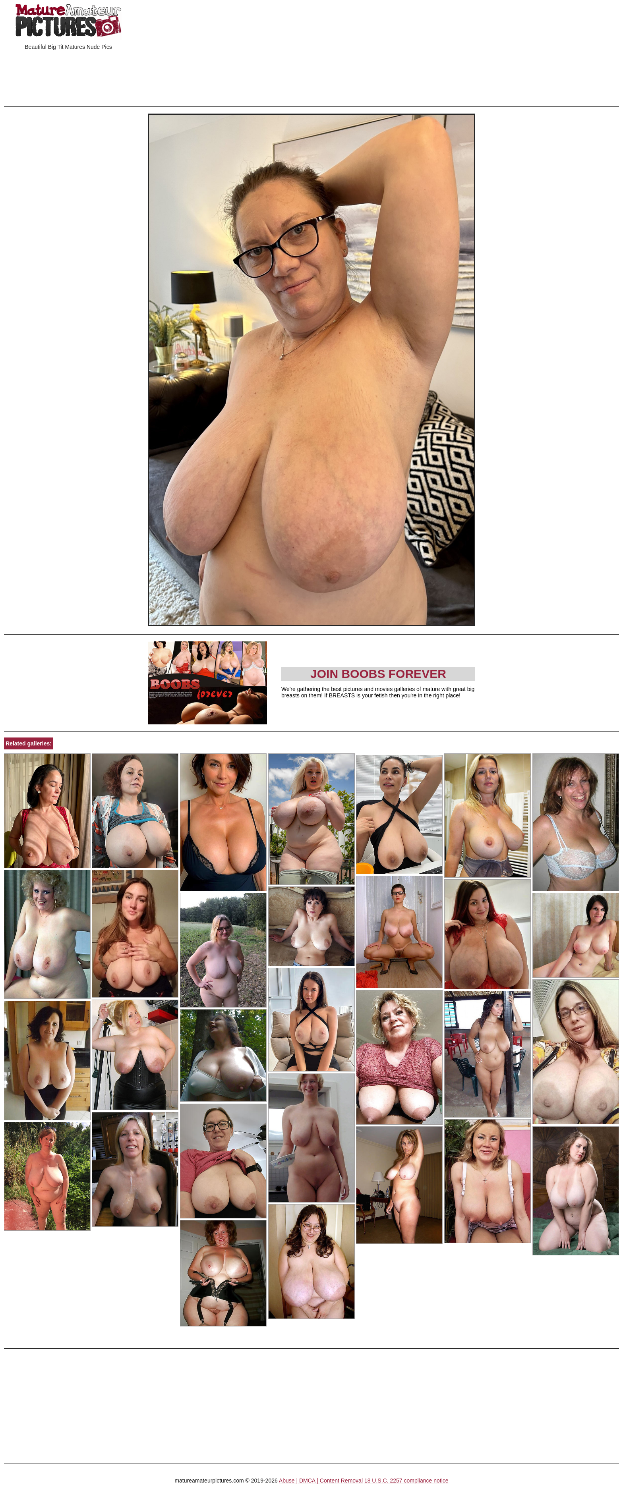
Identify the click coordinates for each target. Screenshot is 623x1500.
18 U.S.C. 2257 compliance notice (406, 1480)
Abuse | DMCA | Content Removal (321, 1480)
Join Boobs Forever (378, 673)
